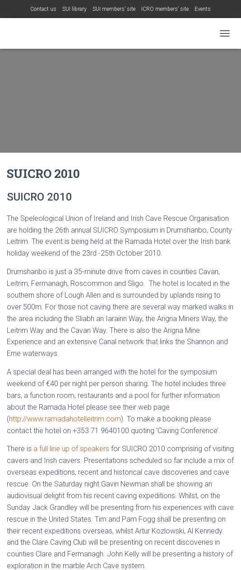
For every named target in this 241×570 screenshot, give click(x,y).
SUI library (74, 9)
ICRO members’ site (165, 9)
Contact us (43, 9)
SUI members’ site (114, 9)
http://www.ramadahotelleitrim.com (65, 419)
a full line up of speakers (71, 448)
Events (203, 9)
